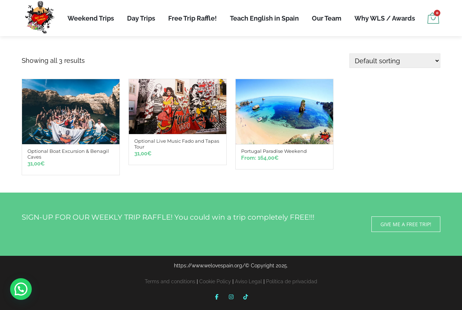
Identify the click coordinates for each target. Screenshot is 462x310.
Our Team (326, 18)
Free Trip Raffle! (192, 18)
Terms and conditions (170, 281)
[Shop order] (394, 60)
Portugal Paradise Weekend (274, 151)
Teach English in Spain (264, 18)
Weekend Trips (90, 18)
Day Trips (141, 18)
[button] (21, 289)
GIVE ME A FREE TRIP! (405, 224)
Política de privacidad (291, 281)
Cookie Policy (215, 281)
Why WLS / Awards (384, 18)
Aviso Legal (248, 281)
